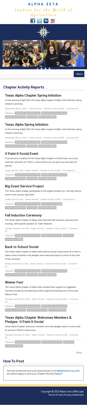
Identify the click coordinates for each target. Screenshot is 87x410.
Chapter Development (15, 117)
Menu (80, 74)
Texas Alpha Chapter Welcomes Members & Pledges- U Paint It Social (38, 320)
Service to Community (51, 204)
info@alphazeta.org (64, 370)
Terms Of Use (55, 395)
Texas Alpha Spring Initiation (26, 125)
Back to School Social (21, 247)
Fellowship (32, 117)
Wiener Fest (14, 282)
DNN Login (78, 391)
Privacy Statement (74, 395)
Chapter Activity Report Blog (28, 113)
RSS (79, 353)
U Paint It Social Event (21, 154)
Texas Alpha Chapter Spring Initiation (33, 95)
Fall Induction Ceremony (23, 215)
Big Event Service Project (24, 186)
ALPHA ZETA (43, 4)
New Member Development (54, 113)
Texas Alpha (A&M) (47, 117)
